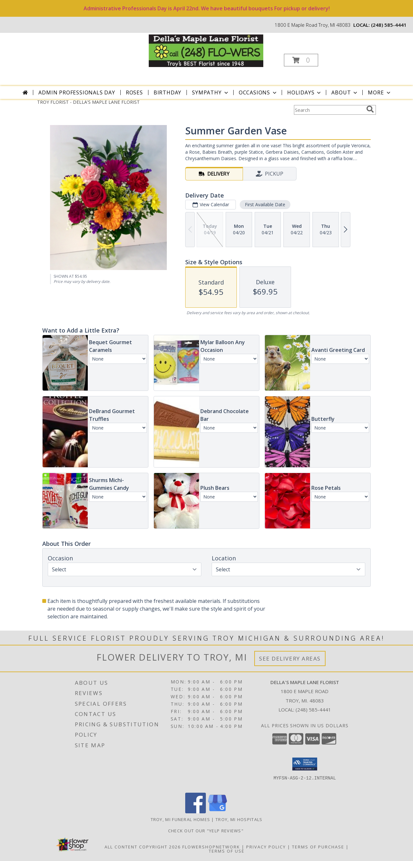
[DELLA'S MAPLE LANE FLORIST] (206, 50)
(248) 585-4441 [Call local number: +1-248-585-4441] (389, 25)
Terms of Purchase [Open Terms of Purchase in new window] (318, 847)
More (379, 92)
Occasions (258, 92)
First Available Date (265, 204)
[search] (370, 109)
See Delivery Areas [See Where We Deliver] (290, 658)
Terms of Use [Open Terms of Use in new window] (227, 851)
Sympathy (210, 92)
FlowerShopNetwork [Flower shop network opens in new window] (211, 847)
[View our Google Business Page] (217, 811)
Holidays (304, 92)
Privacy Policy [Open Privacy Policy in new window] (266, 847)
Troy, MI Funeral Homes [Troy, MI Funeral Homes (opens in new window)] (180, 819)
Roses (134, 92)
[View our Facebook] (195, 811)
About (344, 92)
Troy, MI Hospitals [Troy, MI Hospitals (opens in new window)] (239, 819)
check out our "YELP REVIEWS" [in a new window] (206, 831)
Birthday (167, 92)
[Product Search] (328, 109)
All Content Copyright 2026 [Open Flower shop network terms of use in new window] (143, 847)
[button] (301, 60)
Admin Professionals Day (76, 92)
